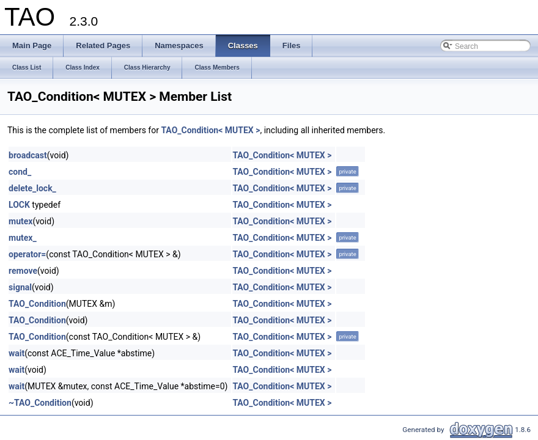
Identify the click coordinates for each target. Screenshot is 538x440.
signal (20, 287)
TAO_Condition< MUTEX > (210, 130)
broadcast (28, 155)
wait (16, 353)
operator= (27, 254)
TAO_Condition (37, 304)
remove (23, 271)
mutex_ (23, 238)
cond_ (20, 172)
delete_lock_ (32, 188)
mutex (20, 221)
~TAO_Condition (40, 403)
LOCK (19, 205)
